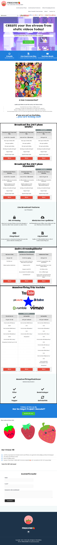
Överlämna (9, 500)
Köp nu (9, 158)
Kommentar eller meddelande (12, 490)
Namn (6, 477)
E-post (7, 483)
